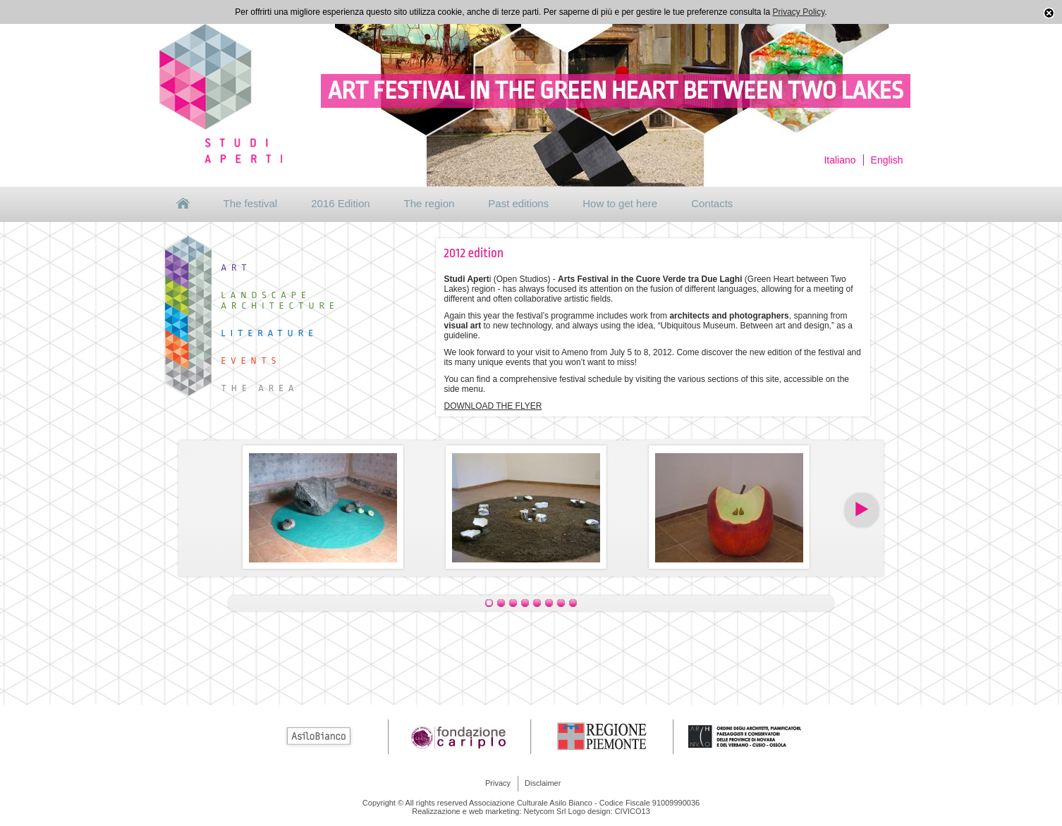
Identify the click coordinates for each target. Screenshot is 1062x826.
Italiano (839, 160)
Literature (270, 333)
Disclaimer (543, 783)
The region (429, 203)
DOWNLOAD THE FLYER (493, 406)
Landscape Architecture (280, 300)
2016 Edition (340, 203)
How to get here (619, 203)
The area (260, 388)
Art (236, 267)
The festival (251, 203)
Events (251, 360)
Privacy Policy (799, 12)
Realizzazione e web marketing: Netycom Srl (489, 811)
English (887, 160)
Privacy (498, 783)
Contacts (712, 203)
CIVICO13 (632, 811)
